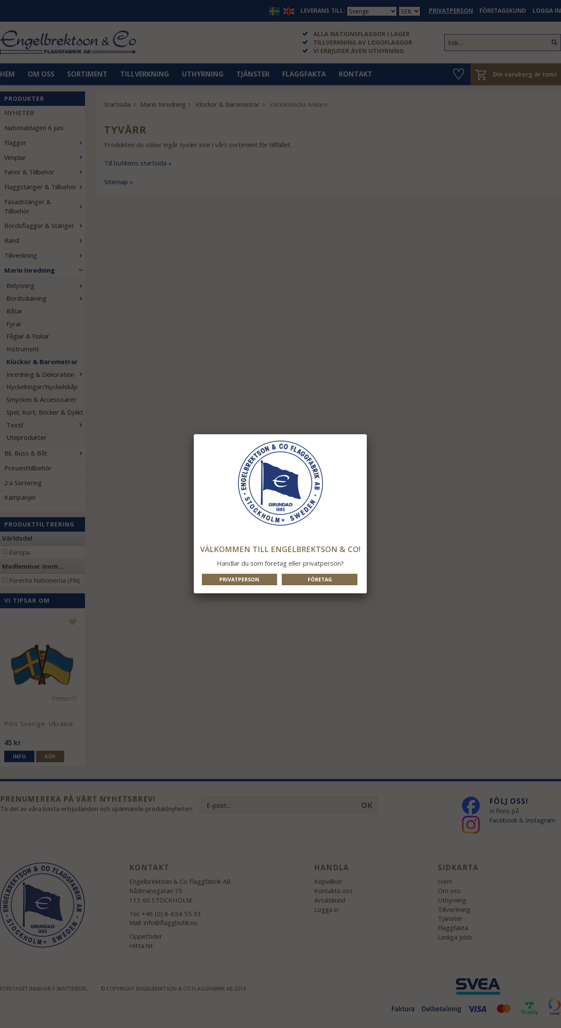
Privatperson (239, 579)
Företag (320, 579)
